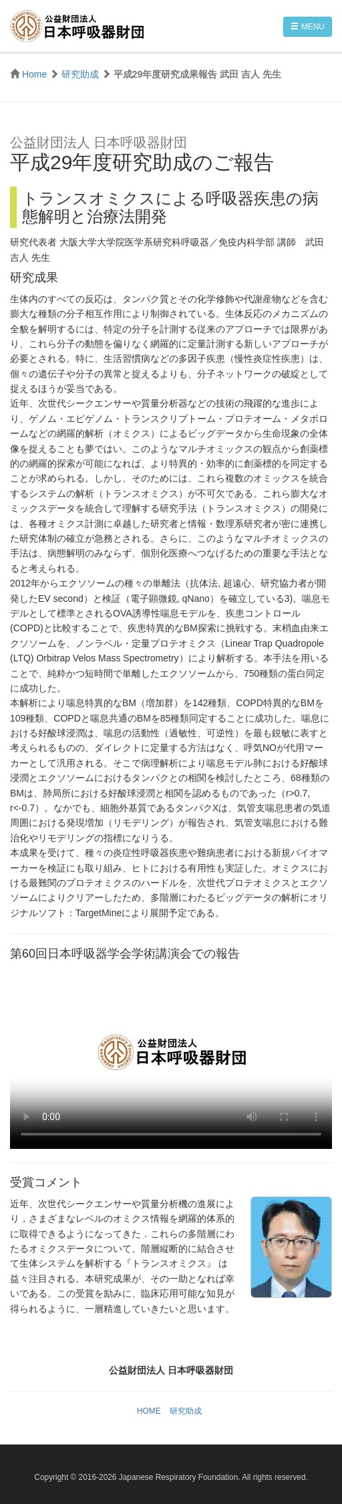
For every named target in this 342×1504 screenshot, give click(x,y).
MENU (308, 26)
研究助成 (80, 74)
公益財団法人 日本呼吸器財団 (77, 26)
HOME (149, 1411)
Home (34, 74)
